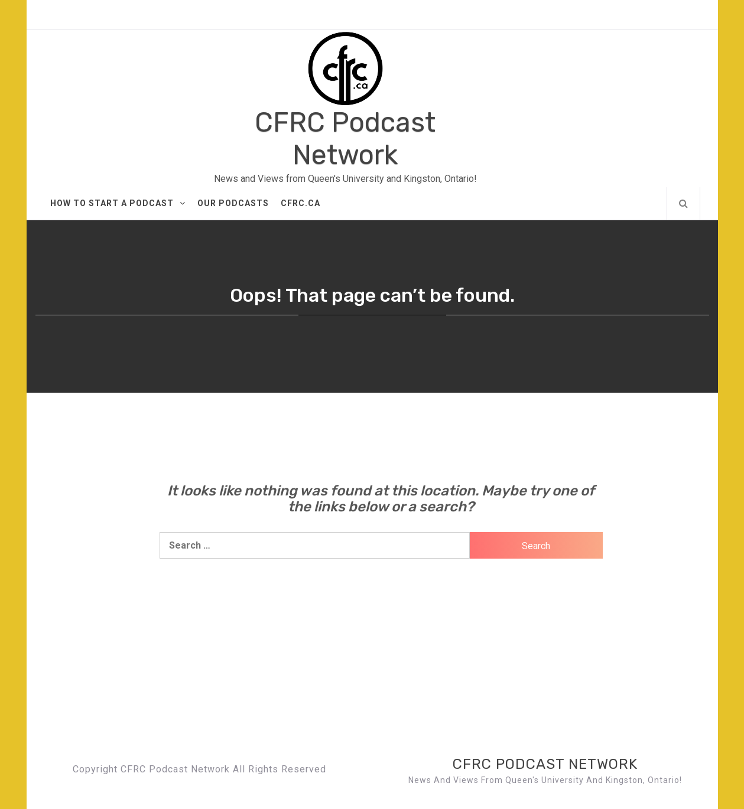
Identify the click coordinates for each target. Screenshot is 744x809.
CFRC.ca (300, 203)
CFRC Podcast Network (345, 138)
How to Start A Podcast (118, 203)
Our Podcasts (233, 203)
